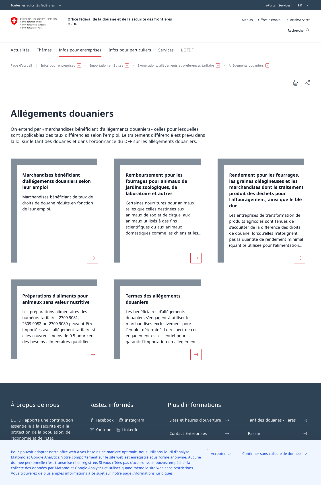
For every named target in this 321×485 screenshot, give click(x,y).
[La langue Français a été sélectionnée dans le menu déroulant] (302, 5)
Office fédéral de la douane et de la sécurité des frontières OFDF (120, 21)
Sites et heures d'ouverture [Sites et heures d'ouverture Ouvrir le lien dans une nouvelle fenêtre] (199, 420)
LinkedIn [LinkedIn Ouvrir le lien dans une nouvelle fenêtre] (127, 429)
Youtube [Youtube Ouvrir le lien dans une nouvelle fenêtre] (100, 429)
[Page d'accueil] (21, 65)
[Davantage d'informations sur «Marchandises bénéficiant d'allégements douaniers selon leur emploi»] (92, 258)
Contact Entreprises (199, 433)
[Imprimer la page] (295, 82)
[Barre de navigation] (277, 5)
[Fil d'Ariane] (158, 65)
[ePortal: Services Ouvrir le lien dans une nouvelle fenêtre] (277, 5)
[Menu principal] (157, 50)
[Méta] (276, 19)
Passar (278, 433)
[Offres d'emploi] (269, 19)
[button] (20, 50)
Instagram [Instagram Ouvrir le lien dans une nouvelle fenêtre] (131, 420)
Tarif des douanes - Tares (278, 420)
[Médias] (247, 19)
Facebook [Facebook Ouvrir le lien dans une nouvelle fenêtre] (101, 420)
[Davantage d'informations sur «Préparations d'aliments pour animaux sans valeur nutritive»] (92, 354)
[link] (57, 214)
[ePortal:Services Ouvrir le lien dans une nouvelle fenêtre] (298, 19)
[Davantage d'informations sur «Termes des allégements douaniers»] (196, 354)
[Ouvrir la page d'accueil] (92, 26)
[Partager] (307, 82)
